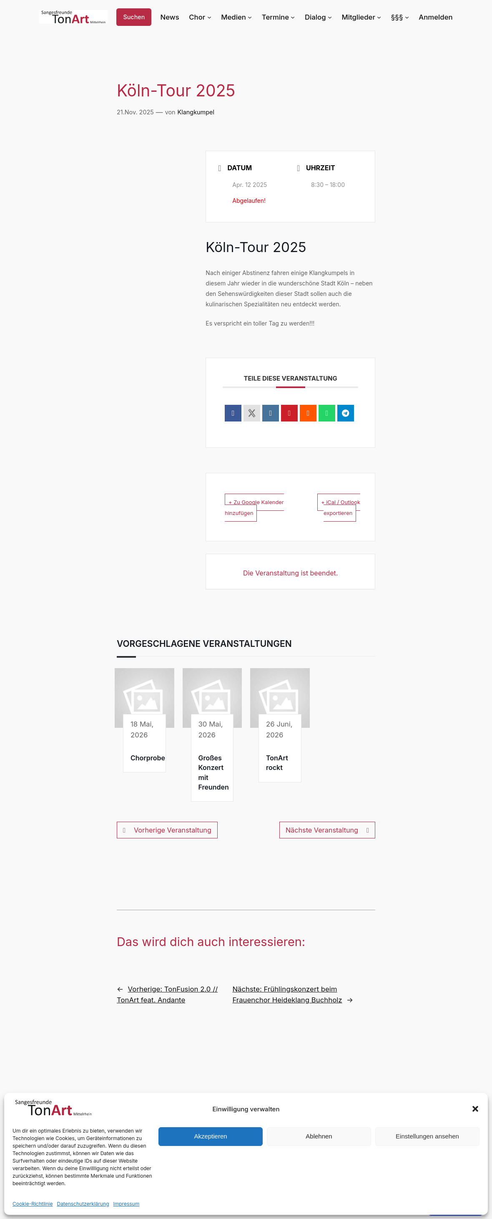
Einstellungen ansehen (427, 1136)
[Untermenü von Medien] (259, 17)
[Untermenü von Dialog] (336, 17)
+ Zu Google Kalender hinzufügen (248, 512)
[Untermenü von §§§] (409, 17)
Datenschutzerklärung (78, 1203)
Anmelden (437, 17)
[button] (475, 1109)
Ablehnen (319, 1136)
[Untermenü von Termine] (300, 17)
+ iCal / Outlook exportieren (336, 507)
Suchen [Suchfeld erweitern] (141, 17)
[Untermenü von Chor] (220, 17)
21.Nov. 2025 (134, 112)
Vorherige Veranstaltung (165, 841)
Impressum (119, 1203)
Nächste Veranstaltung (328, 841)
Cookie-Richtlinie (31, 1203)
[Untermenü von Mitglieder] (381, 17)
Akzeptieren (210, 1136)
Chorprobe (148, 768)
